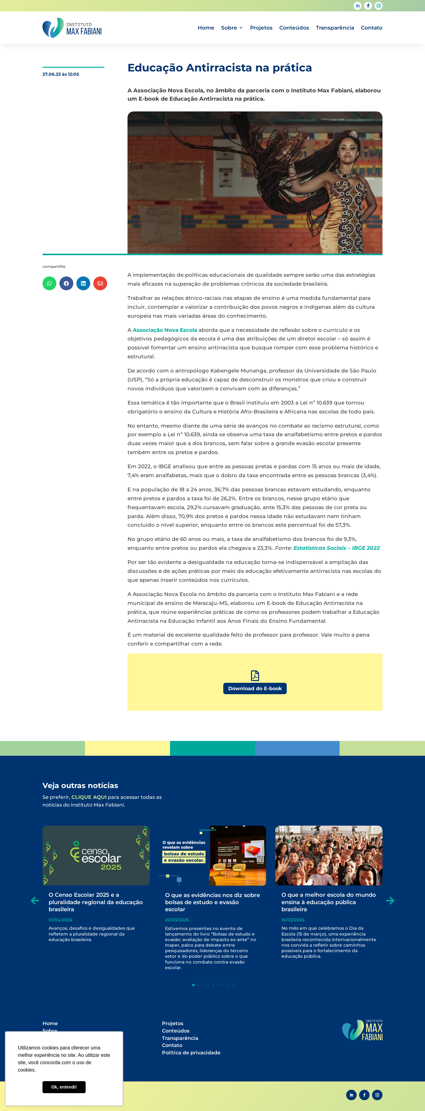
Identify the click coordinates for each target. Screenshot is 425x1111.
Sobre (229, 28)
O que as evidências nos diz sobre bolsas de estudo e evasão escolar (212, 902)
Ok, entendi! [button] (64, 1087)
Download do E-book (255, 688)
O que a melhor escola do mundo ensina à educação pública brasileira (328, 902)
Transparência (335, 28)
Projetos (261, 28)
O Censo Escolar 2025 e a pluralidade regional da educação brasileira (96, 902)
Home (206, 28)
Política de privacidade (191, 1053)
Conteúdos (294, 28)
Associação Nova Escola (165, 330)
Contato (371, 28)
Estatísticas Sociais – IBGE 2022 (336, 548)
